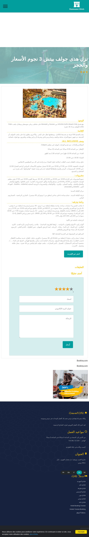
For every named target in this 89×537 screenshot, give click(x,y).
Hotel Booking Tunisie (78, 506)
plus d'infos (34, 534)
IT (74, 472)
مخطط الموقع (81, 513)
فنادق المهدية (81, 481)
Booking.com (82, 360)
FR (63, 472)
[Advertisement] (44, 30)
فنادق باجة (82, 502)
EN (69, 472)
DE (85, 472)
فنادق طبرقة (82, 488)
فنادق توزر (82, 495)
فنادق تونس (82, 499)
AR (79, 472)
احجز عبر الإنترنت (73, 254)
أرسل (68, 344)
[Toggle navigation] (5, 6)
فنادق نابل (82, 485)
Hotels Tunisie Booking (78, 509)
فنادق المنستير (81, 492)
